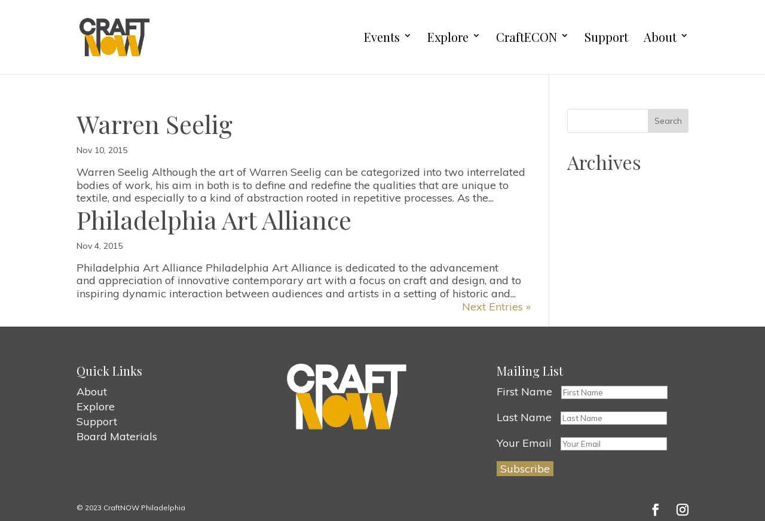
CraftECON (526, 37)
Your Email (524, 443)
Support (606, 37)
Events (382, 37)
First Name (524, 391)
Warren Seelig (154, 124)
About (660, 37)
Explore (448, 37)
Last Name (524, 417)
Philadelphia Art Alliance (213, 219)
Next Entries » (496, 306)
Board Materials (116, 436)
